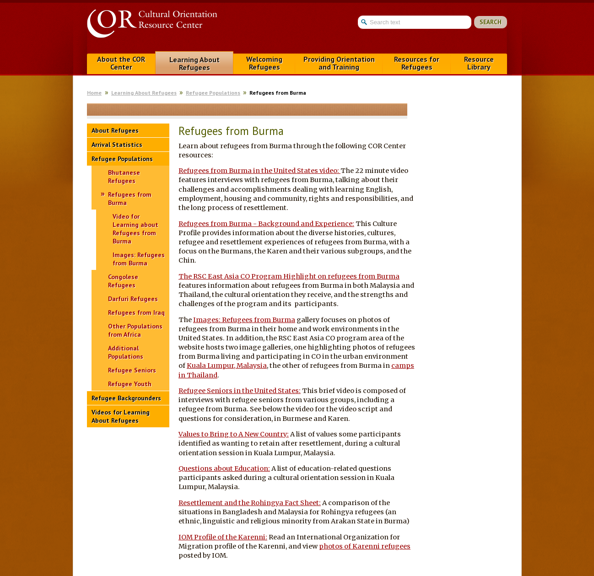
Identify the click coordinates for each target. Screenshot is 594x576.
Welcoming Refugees (264, 62)
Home (94, 92)
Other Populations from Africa (135, 330)
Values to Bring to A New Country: (233, 434)
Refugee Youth (129, 384)
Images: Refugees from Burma (139, 259)
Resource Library (479, 62)
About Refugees (115, 130)
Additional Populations (125, 352)
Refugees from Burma (129, 198)
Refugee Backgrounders (126, 398)
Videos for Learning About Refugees (121, 416)
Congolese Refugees (123, 281)
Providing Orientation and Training (339, 62)
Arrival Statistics (117, 144)
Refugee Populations (213, 92)
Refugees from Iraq (136, 312)
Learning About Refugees (194, 63)
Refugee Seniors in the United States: (239, 391)
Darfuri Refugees (133, 299)
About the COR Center (121, 62)
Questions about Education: (224, 468)
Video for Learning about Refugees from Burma (135, 228)
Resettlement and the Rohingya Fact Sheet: (249, 503)
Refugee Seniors (132, 370)
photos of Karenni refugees (364, 546)
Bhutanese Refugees (124, 176)
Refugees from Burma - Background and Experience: (266, 224)
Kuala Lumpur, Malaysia (227, 365)
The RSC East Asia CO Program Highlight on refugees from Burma (289, 276)
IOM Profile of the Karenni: (222, 537)
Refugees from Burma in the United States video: (259, 171)
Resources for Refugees (416, 62)
